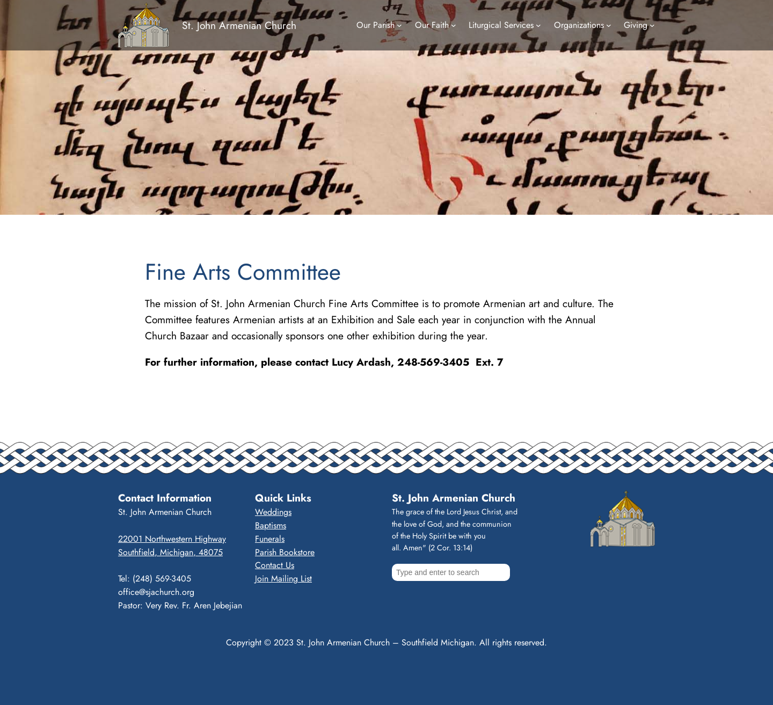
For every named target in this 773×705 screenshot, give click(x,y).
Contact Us (274, 565)
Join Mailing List (283, 578)
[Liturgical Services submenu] (538, 25)
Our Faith (432, 25)
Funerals (270, 539)
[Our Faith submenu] (453, 25)
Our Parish (375, 25)
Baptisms (270, 525)
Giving (635, 25)
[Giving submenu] (652, 25)
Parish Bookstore (285, 552)
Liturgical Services (501, 25)
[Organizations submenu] (608, 25)
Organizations (579, 25)
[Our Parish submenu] (399, 25)
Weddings (273, 512)
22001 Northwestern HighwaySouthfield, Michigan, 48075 (172, 545)
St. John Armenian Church (239, 25)
